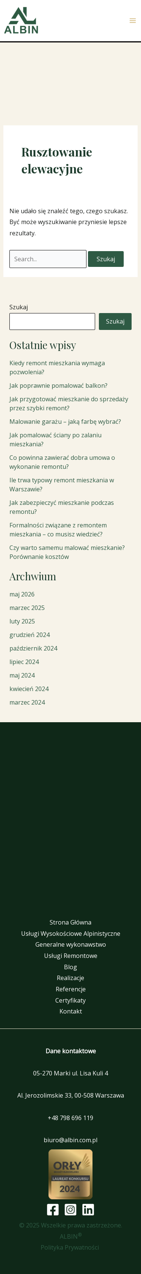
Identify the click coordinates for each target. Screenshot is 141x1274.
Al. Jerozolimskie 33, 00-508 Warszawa (70, 1095)
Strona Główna (70, 922)
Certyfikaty (70, 1000)
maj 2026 (22, 594)
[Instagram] (70, 1209)
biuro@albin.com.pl (70, 1140)
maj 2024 (22, 675)
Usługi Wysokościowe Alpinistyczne (70, 933)
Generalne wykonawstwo (70, 944)
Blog (70, 967)
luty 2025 (22, 621)
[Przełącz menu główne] (132, 20)
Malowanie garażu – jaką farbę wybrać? (65, 421)
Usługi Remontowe (70, 956)
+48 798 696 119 (70, 1118)
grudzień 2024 (29, 635)
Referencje (71, 989)
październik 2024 (33, 648)
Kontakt (70, 1011)
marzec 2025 (27, 608)
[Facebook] (52, 1209)
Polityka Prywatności (70, 1247)
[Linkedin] (88, 1209)
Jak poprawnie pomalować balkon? (58, 385)
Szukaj (18, 307)
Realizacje (70, 978)
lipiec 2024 (24, 662)
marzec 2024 (27, 702)
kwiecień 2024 (29, 689)
